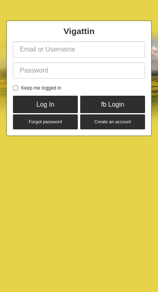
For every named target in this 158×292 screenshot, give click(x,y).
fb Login (112, 104)
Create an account (112, 121)
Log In (45, 104)
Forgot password (45, 121)
